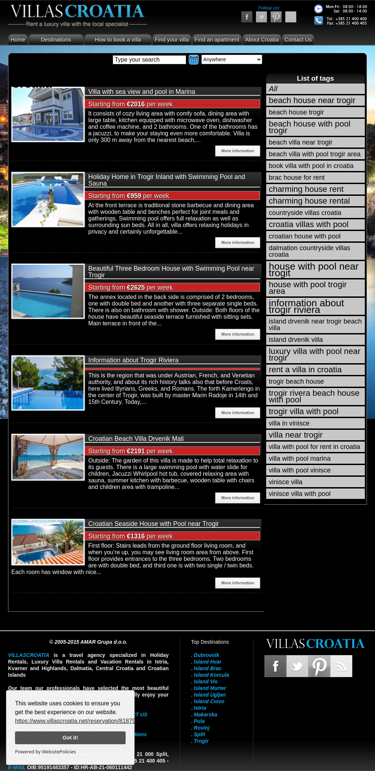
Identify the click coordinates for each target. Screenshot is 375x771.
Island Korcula (211, 675)
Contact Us (298, 39)
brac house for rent (297, 177)
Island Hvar (207, 662)
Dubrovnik (206, 655)
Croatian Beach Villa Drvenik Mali (136, 438)
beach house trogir (296, 112)
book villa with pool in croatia (311, 165)
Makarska (205, 714)
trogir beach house (296, 381)
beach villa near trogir (301, 142)
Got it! (70, 738)
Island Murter (210, 688)
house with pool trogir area (308, 288)
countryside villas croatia (305, 212)
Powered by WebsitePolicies (45, 751)
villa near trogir (296, 434)
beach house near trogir (312, 100)
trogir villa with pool (303, 411)
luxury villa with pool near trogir (314, 354)
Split (199, 734)
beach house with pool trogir (309, 127)
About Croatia (262, 39)
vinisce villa (285, 482)
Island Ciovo (209, 701)
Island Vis (206, 681)
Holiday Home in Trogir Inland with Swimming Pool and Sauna (166, 180)
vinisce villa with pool (300, 493)
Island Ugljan (210, 695)
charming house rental (309, 200)
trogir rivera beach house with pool (314, 396)
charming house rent (306, 189)
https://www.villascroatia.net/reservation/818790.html (83, 721)
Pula (199, 721)
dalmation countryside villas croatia (309, 251)
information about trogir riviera (306, 306)
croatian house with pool (305, 236)
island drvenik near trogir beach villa (315, 325)
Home (18, 39)
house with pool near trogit (314, 269)
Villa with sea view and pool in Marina (141, 91)
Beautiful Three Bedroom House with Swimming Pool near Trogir (171, 272)
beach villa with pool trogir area (315, 154)
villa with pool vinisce (300, 470)
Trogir (201, 741)
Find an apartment (217, 39)
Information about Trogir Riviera (133, 360)
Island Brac (207, 668)
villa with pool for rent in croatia (314, 446)
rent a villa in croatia (305, 369)
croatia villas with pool (309, 224)
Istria (200, 708)
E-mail (17, 767)
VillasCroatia (28, 655)
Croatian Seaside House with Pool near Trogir (153, 523)
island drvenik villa (296, 339)
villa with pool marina (300, 458)
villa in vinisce (289, 423)
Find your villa (172, 39)
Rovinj (201, 728)
